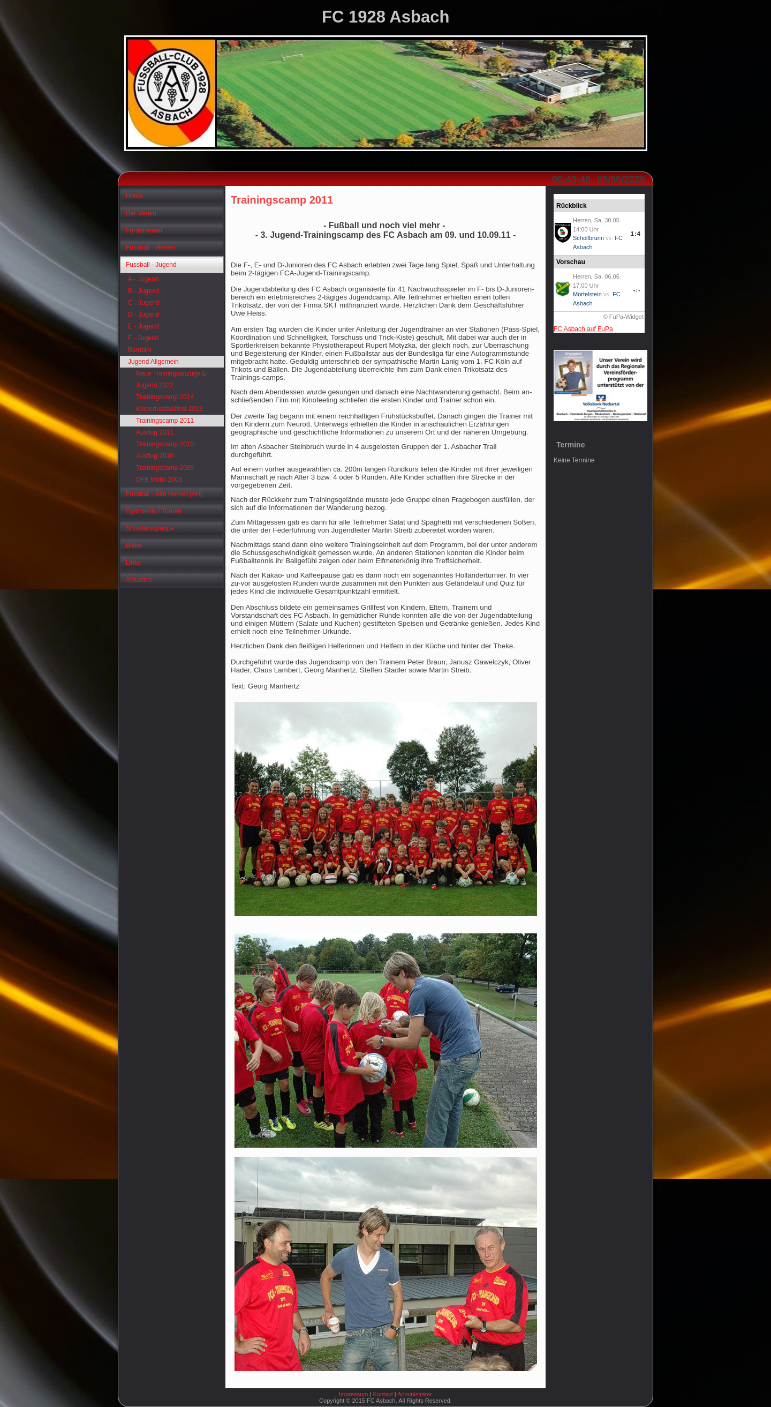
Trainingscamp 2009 (165, 468)
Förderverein (144, 230)
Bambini (139, 350)
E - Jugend (143, 326)
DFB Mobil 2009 (159, 479)
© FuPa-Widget (623, 316)
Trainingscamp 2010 (165, 444)
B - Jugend (143, 291)
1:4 (636, 233)
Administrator (414, 1394)
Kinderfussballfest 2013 (169, 409)
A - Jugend (143, 279)
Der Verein (141, 213)
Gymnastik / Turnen (154, 511)
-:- (637, 290)
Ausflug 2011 (154, 432)
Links (133, 562)
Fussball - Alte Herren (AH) (164, 494)
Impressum (353, 1394)
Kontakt (382, 1394)
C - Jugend (144, 302)
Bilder (134, 545)
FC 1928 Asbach (385, 17)
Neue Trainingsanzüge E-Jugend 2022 (172, 379)
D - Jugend (144, 314)
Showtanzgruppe (150, 528)
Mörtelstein (587, 294)
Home (134, 196)
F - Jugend (143, 338)
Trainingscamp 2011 (165, 420)
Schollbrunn (588, 238)
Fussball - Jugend (151, 264)
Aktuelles (139, 579)
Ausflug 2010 (154, 456)
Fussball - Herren (150, 247)
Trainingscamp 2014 (165, 397)
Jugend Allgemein (153, 361)
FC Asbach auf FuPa (583, 329)
